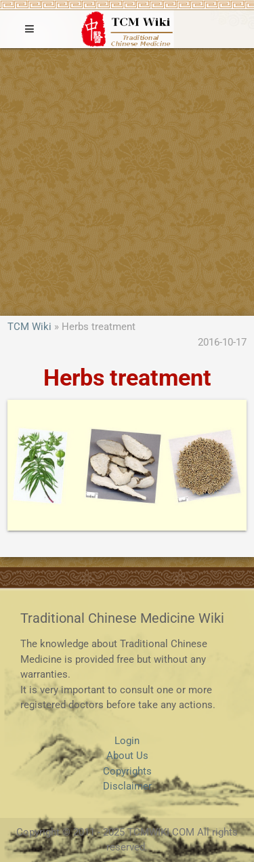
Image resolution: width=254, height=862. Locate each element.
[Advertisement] (127, 182)
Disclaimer (127, 786)
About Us (127, 756)
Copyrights (127, 771)
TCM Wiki (29, 327)
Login (127, 741)
